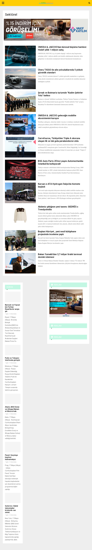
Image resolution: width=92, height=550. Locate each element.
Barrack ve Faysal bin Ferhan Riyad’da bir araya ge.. (12, 308)
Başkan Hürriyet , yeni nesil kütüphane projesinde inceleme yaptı (57, 233)
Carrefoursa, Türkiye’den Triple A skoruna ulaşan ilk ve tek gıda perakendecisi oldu (59, 139)
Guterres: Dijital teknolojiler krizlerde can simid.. (11, 509)
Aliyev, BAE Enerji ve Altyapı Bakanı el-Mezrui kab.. (12, 409)
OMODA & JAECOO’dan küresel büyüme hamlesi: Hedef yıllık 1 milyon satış (62, 48)
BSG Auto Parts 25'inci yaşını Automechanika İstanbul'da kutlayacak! (60, 162)
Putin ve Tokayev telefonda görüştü (12, 359)
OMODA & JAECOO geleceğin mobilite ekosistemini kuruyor (57, 117)
